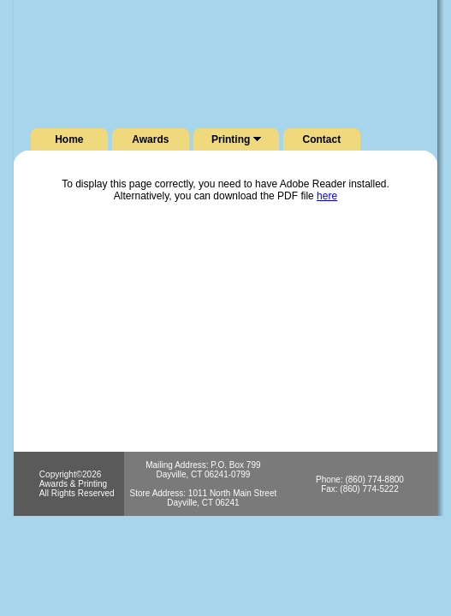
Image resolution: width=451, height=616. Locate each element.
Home (69, 139)
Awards (150, 139)
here (327, 196)
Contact (322, 139)
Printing (236, 139)
